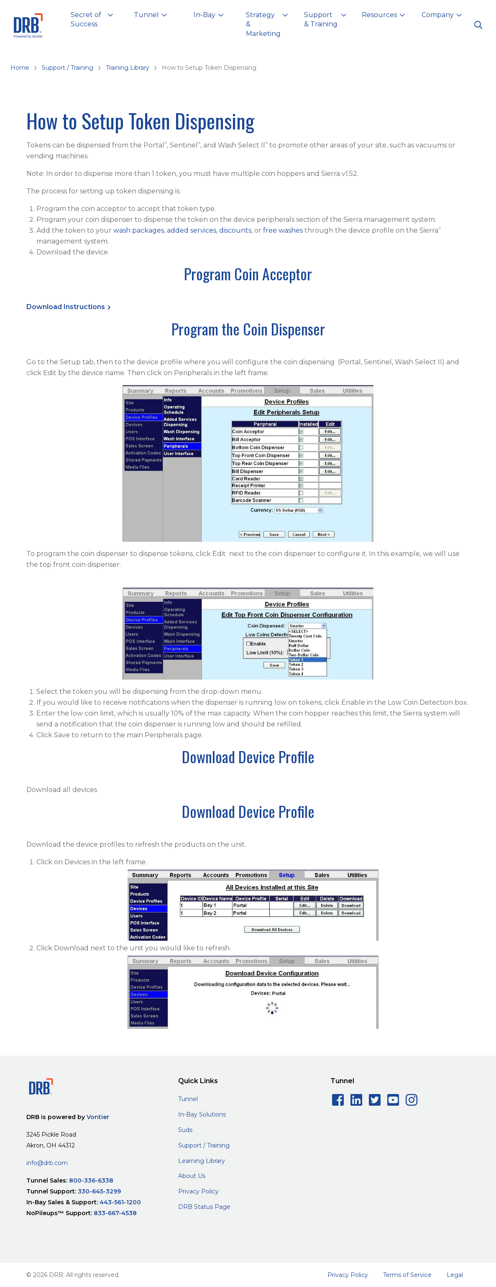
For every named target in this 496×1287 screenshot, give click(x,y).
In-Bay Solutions (202, 1114)
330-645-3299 (99, 1191)
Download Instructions (65, 307)
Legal (455, 1275)
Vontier (98, 1117)
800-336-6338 (91, 1180)
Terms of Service (407, 1275)
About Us (191, 1176)
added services (191, 230)
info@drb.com (47, 1163)
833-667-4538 (115, 1213)
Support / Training (67, 67)
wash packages (138, 230)
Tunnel (188, 1099)
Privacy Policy (198, 1191)
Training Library (127, 67)
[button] (92, 21)
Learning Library (201, 1161)
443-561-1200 (120, 1202)
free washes (283, 230)
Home (19, 67)
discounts (235, 230)
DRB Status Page (204, 1207)
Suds (185, 1130)
